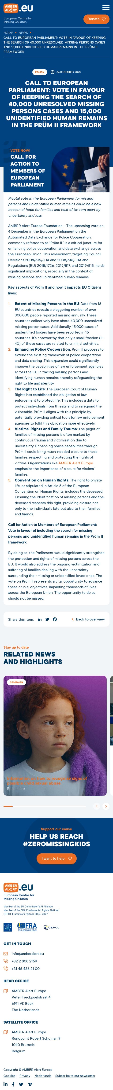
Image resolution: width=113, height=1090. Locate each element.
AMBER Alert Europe (22, 14)
